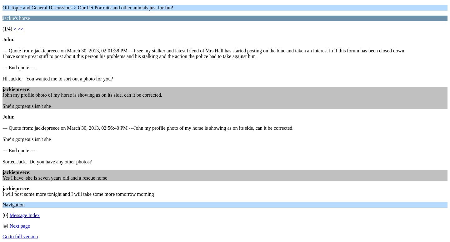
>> (20, 28)
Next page (20, 226)
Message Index (25, 215)
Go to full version (20, 236)
